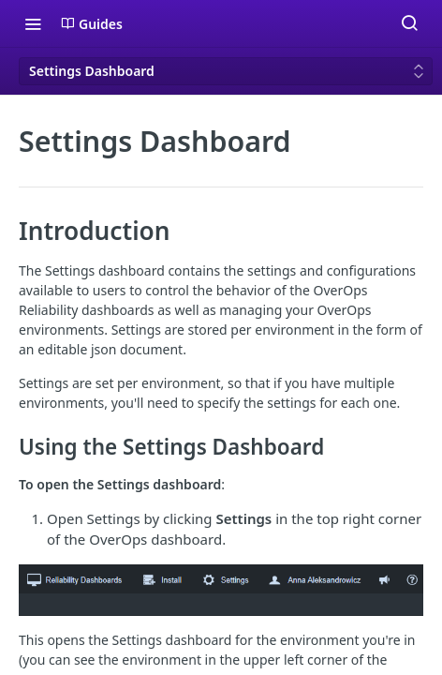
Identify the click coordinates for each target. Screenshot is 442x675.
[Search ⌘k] (409, 23)
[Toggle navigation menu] (33, 23)
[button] (221, 590)
